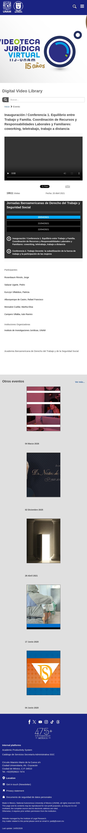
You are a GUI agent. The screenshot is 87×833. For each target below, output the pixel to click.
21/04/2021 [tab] (43, 223)
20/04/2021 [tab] (43, 217)
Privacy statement (13, 790)
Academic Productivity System (17, 750)
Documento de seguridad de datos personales (27, 797)
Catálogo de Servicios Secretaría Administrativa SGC (28, 754)
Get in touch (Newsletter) (17, 784)
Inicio (7, 106)
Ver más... (80, 382)
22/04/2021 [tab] (43, 229)
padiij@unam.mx (57, 821)
